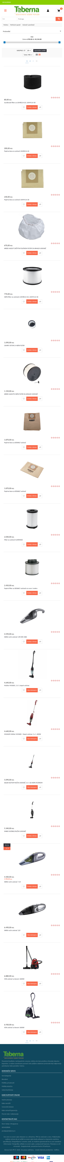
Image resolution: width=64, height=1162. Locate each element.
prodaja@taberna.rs (8, 1131)
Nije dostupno (32, 690)
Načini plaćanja (7, 1100)
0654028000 (6, 2)
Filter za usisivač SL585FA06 (13, 540)
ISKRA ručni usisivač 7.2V (12, 882)
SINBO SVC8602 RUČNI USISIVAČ (15, 831)
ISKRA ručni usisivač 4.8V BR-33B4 (15, 637)
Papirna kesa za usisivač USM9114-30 (16, 200)
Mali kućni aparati (15, 25)
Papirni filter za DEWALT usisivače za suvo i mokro (20, 588)
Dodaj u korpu (32, 107)
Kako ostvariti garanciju (9, 1110)
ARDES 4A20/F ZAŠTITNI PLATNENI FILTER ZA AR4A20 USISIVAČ (25, 248)
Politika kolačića (7, 1086)
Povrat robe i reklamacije (10, 1114)
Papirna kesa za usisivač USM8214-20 (16, 151)
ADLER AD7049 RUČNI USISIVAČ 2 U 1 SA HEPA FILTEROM (23, 783)
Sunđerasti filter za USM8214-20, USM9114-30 (19, 103)
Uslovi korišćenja (7, 1090)
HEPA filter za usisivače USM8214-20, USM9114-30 (21, 297)
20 (28, 51)
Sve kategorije (6, 1076)
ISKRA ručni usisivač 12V (12, 930)
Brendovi (5, 1079)
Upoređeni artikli (40, 51)
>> (36, 61)
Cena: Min (28, 55)
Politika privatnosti (8, 1083)
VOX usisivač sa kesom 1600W (14, 979)
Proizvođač (32, 31)
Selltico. (56, 1150)
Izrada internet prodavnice (44, 1150)
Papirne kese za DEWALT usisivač (15, 443)
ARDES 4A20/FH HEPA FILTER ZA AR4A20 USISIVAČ (21, 394)
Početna (6, 25)
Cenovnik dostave (8, 1107)
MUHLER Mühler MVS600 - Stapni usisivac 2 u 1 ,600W (22, 734)
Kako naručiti (6, 1103)
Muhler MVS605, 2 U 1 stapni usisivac (16, 686)
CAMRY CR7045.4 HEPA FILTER (14, 346)
